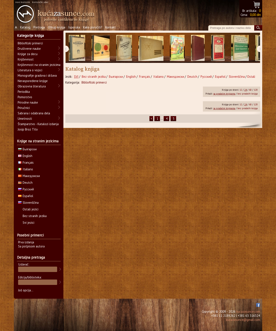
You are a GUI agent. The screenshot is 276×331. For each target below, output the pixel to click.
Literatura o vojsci (30, 70)
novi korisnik (22, 2)
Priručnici (24, 108)
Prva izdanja (26, 242)
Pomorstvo (25, 97)
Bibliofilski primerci (94, 82)
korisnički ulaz (40, 2)
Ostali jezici (30, 209)
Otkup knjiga (56, 27)
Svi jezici (28, 223)
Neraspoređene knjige (33, 81)
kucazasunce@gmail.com (243, 320)
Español (220, 77)
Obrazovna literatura (32, 86)
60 (250, 89)
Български (116, 77)
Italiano (158, 77)
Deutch (192, 77)
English (131, 77)
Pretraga (39, 27)
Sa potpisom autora (31, 246)
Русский (206, 77)
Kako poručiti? (92, 27)
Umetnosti (25, 119)
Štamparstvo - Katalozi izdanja (38, 124)
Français (144, 77)
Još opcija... (25, 290)
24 (245, 89)
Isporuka (74, 27)
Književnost (26, 59)
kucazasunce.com (248, 311)
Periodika (24, 92)
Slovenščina (237, 77)
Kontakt (110, 27)
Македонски (175, 77)
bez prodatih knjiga (247, 93)
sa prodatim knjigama (224, 93)
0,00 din (255, 15)
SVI (76, 77)
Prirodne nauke (28, 102)
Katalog (25, 27)
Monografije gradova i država (37, 75)
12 (241, 89)
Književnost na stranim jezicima (39, 65)
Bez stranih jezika (94, 77)
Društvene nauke (29, 49)
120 (256, 89)
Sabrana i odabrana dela (34, 113)
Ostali (251, 77)
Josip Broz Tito (28, 129)
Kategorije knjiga (30, 35)
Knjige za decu (28, 54)
